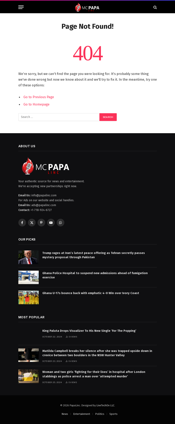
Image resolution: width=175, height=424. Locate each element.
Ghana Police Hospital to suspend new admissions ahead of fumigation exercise (95, 275)
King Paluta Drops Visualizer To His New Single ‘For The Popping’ (89, 331)
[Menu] (21, 7)
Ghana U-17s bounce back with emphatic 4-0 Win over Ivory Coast (90, 293)
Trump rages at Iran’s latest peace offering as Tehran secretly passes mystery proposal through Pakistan (93, 255)
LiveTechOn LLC (105, 405)
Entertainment (81, 413)
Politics (99, 413)
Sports (113, 413)
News (65, 413)
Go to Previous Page (38, 97)
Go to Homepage (36, 104)
